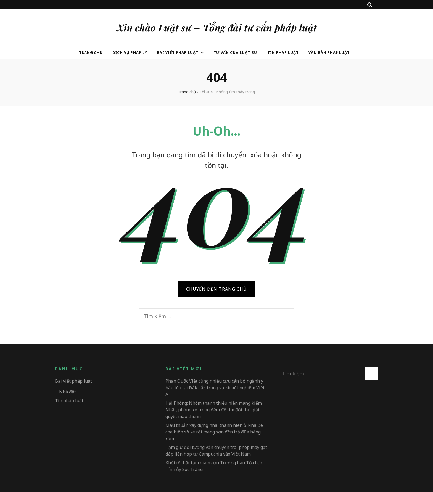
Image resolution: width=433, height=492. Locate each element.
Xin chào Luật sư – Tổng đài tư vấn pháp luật (217, 27)
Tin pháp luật (283, 52)
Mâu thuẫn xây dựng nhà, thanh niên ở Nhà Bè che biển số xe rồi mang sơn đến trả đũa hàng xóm (214, 431)
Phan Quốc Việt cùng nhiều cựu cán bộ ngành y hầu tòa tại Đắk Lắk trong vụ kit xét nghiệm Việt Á (215, 387)
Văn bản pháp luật (329, 52)
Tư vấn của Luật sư (235, 52)
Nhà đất (67, 392)
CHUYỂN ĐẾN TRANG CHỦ (216, 289)
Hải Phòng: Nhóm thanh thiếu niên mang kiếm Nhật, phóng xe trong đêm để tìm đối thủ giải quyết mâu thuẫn (213, 409)
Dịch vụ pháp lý (129, 52)
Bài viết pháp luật (178, 52)
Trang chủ (91, 52)
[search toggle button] (369, 4)
